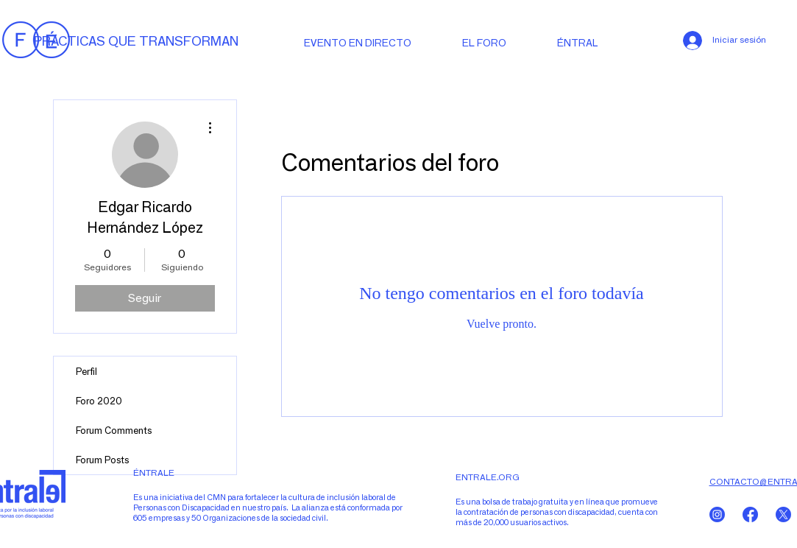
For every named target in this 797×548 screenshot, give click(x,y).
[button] (581, 42)
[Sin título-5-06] (783, 514)
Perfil (86, 371)
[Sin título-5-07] (750, 514)
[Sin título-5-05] (717, 514)
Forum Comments (114, 430)
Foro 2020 (99, 401)
